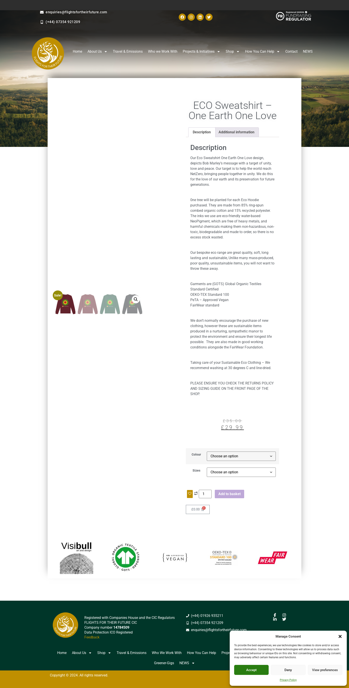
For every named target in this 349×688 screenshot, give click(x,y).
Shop (233, 51)
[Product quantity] (205, 494)
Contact (291, 51)
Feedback (91, 637)
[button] (340, 636)
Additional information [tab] (236, 132)
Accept (251, 670)
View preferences (325, 670)
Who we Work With (162, 51)
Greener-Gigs (164, 663)
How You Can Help (262, 51)
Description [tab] (202, 132)
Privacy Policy (288, 680)
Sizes (196, 470)
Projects (227, 653)
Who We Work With (167, 653)
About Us (97, 51)
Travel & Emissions (128, 51)
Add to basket (229, 494)
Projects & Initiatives (201, 51)
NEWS (308, 51)
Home (77, 51)
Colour (196, 454)
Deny (288, 670)
